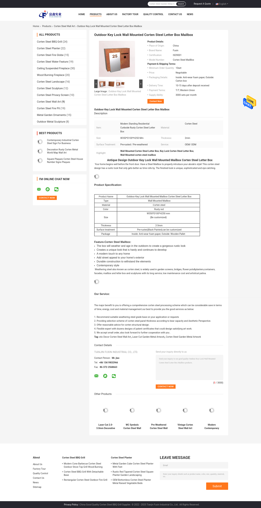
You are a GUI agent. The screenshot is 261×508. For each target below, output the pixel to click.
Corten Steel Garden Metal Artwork (183, 337)
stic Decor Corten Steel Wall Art (115, 337)
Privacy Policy (71, 504)
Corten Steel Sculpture (50, 88)
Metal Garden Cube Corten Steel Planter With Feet (133, 465)
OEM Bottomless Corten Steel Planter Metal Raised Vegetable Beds (132, 481)
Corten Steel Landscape (50, 81)
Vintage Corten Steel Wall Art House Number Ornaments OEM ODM (185, 426)
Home (81, 14)
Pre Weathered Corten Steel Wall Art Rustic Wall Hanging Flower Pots (159, 426)
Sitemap (37, 487)
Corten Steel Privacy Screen (53, 95)
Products (96, 14)
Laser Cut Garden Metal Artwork (148, 337)
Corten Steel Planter (48, 48)
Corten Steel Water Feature (52, 61)
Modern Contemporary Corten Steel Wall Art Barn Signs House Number (212, 426)
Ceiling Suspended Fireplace (53, 68)
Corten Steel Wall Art (64, 26)
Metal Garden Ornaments (51, 115)
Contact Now (156, 101)
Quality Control (153, 14)
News (190, 14)
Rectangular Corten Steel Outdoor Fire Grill (85, 480)
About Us (111, 14)
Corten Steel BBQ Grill (49, 41)
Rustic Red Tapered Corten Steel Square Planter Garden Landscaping (133, 473)
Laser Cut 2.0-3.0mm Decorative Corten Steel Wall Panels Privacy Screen (105, 426)
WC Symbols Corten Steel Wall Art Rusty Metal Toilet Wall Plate (132, 426)
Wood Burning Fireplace (50, 75)
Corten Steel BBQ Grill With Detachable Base (83, 473)
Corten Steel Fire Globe (50, 55)
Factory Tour (130, 14)
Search (181, 4)
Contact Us (175, 14)
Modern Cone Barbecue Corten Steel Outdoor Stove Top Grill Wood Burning (83, 465)
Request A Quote (202, 3)
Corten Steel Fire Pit (48, 108)
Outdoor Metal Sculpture (51, 121)
